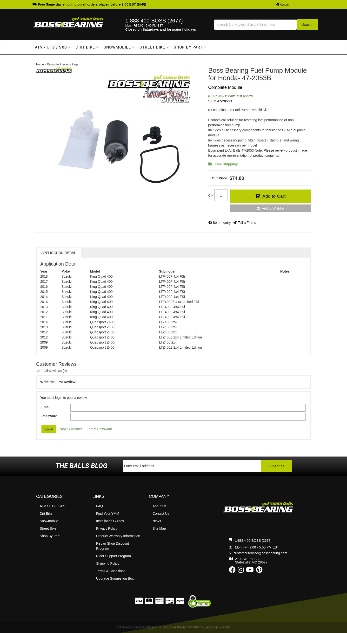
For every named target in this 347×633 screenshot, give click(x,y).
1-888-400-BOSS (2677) (253, 540)
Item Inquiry (222, 223)
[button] (266, 24)
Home (40, 64)
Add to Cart (274, 196)
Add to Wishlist (273, 208)
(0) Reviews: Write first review (230, 96)
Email (45, 407)
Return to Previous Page (62, 64)
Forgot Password (99, 429)
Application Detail (58, 253)
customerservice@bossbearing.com (260, 553)
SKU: (212, 101)
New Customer (71, 429)
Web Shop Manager (218, 627)
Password (49, 416)
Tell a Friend (247, 223)
